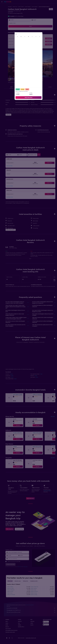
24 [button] (23, 38)
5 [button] (10, 33)
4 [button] (26, 30)
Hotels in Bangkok (28, 6)
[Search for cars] (1, 10)
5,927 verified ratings (19, 16)
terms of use (20, 566)
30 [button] (21, 41)
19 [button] (10, 38)
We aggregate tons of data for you (31, 610)
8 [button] (18, 33)
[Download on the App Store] (46, 624)
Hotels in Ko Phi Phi (34, 591)
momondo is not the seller (31, 608)
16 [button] (21, 35)
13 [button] (13, 35)
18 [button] (26, 35)
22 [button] (18, 38)
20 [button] (13, 38)
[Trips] (1, 15)
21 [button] (43, 38)
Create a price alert (46, 490)
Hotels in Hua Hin (10, 591)
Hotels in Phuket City (34, 586)
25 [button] (26, 38)
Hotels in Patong (34, 588)
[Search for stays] (1, 7)
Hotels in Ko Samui (10, 588)
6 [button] (13, 33)
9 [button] (21, 33)
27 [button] (13, 41)
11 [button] (26, 33)
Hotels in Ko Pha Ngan (11, 594)
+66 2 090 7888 (11, 14)
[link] (18, 425)
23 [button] (21, 38)
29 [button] (18, 41)
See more (53, 416)
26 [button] (10, 41)
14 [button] (43, 35)
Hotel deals (9, 6)
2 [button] (21, 30)
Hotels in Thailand (21, 6)
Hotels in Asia (15, 6)
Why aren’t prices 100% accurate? (31, 612)
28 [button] (15, 41)
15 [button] (18, 35)
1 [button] (18, 30)
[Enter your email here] (18, 558)
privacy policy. (25, 566)
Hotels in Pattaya (10, 586)
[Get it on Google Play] (46, 622)
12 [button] (10, 35)
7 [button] (43, 33)
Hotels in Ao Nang (34, 594)
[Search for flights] (1, 5)
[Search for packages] (1, 12)
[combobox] (18, 552)
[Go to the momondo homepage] (7, 1)
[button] (2, 2)
